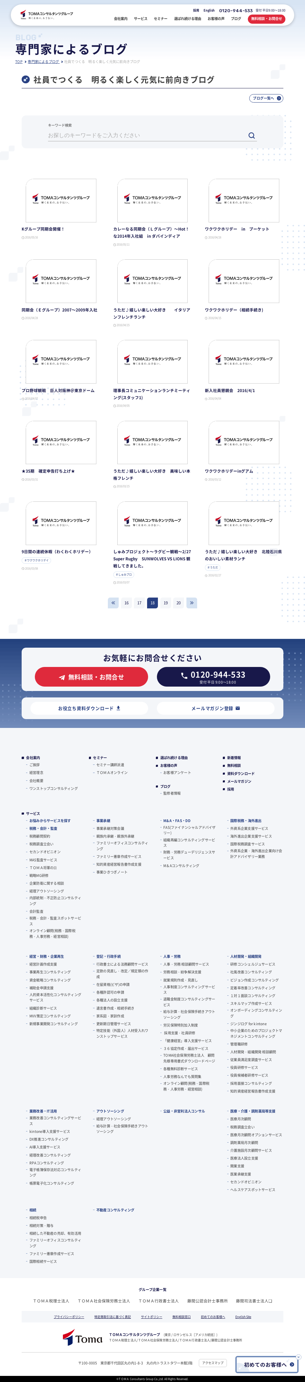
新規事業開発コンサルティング (53, 1023)
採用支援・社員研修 (179, 1032)
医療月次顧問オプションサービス (256, 1134)
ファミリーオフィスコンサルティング (122, 845)
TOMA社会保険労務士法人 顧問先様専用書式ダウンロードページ (189, 1058)
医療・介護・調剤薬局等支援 (252, 1111)
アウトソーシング (110, 1111)
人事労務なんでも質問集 (182, 1076)
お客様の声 (169, 765)
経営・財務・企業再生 (46, 956)
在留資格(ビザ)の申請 (113, 984)
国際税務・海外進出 (245, 820)
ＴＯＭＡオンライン (111, 772)
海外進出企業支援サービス (251, 836)
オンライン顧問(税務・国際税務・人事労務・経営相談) (52, 933)
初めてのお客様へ (213, 1317)
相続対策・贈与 (41, 1225)
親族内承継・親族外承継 (115, 836)
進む (191, 603)
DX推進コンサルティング (48, 1139)
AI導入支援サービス (44, 1146)
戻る (113, 603)
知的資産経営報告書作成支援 (118, 864)
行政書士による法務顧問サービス (122, 964)
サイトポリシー (151, 1317)
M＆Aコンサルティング (181, 865)
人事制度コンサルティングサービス (189, 989)
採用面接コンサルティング (251, 1083)
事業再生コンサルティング (50, 971)
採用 (196, 10)
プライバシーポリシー (69, 1317)
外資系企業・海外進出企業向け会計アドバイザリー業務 (256, 853)
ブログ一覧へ (267, 98)
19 (166, 602)
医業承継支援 (240, 1173)
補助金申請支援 (41, 987)
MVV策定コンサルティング (50, 1015)
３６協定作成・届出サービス (185, 1048)
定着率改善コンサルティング (252, 987)
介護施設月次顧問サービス (251, 1150)
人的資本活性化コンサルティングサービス (55, 997)
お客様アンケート (177, 772)
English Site (243, 1317)
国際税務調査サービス (247, 843)
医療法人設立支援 (244, 1158)
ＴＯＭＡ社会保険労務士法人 (103, 1300)
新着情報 (234, 757)
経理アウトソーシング (46, 890)
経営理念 (36, 772)
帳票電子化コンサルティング (51, 1183)
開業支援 (237, 1165)
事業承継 (103, 820)
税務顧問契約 (39, 836)
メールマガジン (239, 781)
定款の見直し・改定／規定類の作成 (122, 973)
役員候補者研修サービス (249, 1075)
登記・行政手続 (108, 956)
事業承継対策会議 (110, 828)
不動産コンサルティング (115, 1209)
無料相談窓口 (181, 1317)
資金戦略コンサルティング (50, 979)
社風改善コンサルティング (251, 971)
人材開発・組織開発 (245, 956)
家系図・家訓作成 (110, 1015)
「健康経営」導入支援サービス (187, 1040)
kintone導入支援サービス (49, 1131)
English (209, 10)
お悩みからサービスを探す (50, 820)
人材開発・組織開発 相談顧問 (253, 1051)
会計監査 (36, 911)
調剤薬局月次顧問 (244, 1142)
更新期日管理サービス (113, 1023)
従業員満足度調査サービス (251, 1059)
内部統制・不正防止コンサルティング (55, 900)
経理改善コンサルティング (50, 1155)
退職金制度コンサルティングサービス (189, 1001)
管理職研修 (239, 1043)
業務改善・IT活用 (43, 1111)
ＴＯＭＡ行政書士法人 (158, 1300)
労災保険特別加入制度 (180, 1025)
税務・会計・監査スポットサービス (55, 920)
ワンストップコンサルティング (53, 788)
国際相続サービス (43, 1261)
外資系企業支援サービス (249, 828)
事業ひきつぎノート (111, 871)
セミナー (100, 757)
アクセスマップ (213, 1363)
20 (179, 602)
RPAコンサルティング (46, 1162)
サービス (33, 813)
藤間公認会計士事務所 (207, 1300)
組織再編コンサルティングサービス (189, 842)
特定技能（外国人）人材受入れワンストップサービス (122, 1033)
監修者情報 (172, 793)
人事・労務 (172, 956)
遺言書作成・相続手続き (115, 1008)
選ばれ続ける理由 (174, 757)
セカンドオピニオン (45, 851)
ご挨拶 (34, 764)
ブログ (165, 786)
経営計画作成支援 (43, 964)
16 (126, 602)
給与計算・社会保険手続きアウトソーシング (189, 1014)
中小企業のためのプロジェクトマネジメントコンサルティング (256, 1033)
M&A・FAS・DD (176, 820)
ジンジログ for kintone (248, 1023)
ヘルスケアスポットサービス (252, 1189)
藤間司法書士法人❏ (254, 1300)
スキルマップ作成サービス (251, 1003)
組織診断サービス (43, 1008)
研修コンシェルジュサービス (252, 964)
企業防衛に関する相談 (46, 883)
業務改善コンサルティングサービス (55, 1120)
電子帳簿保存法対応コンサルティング (55, 1172)
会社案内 (33, 757)
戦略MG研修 (38, 875)
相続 (32, 1209)
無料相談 (234, 765)
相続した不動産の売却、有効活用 (55, 1233)
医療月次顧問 (240, 1118)
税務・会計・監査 (43, 828)
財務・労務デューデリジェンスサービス (189, 854)
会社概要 (36, 780)
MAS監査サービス (43, 859)
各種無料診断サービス (180, 1068)
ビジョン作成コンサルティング (254, 979)
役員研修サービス (244, 1067)
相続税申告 (38, 1217)
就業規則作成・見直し (180, 979)
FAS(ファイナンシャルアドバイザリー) (189, 830)
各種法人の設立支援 (111, 999)
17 (139, 602)
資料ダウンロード (241, 773)
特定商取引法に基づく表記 (112, 1317)
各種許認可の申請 (110, 992)
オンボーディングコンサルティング (256, 1013)
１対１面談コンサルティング (252, 995)
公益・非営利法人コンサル (184, 1111)
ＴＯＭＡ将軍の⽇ (43, 867)
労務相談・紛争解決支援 (182, 971)
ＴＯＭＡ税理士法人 (51, 1300)
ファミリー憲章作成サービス (118, 856)
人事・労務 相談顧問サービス (186, 964)
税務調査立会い (41, 843)
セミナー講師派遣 (110, 764)
